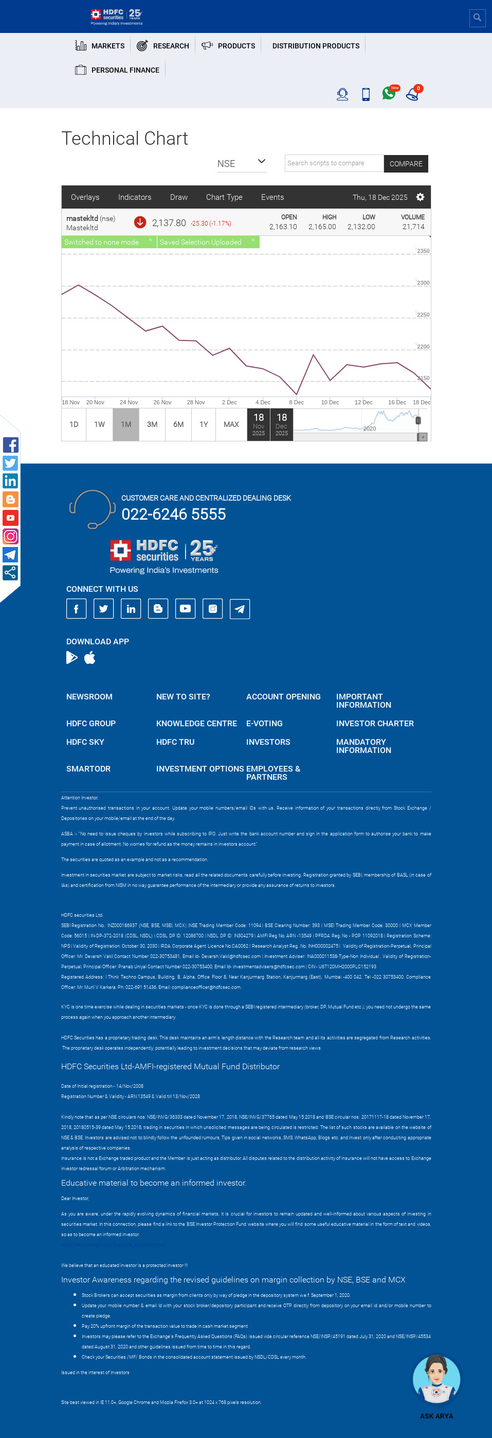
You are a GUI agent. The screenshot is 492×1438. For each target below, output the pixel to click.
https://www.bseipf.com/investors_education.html (113, 1244)
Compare (406, 164)
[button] (242, 164)
